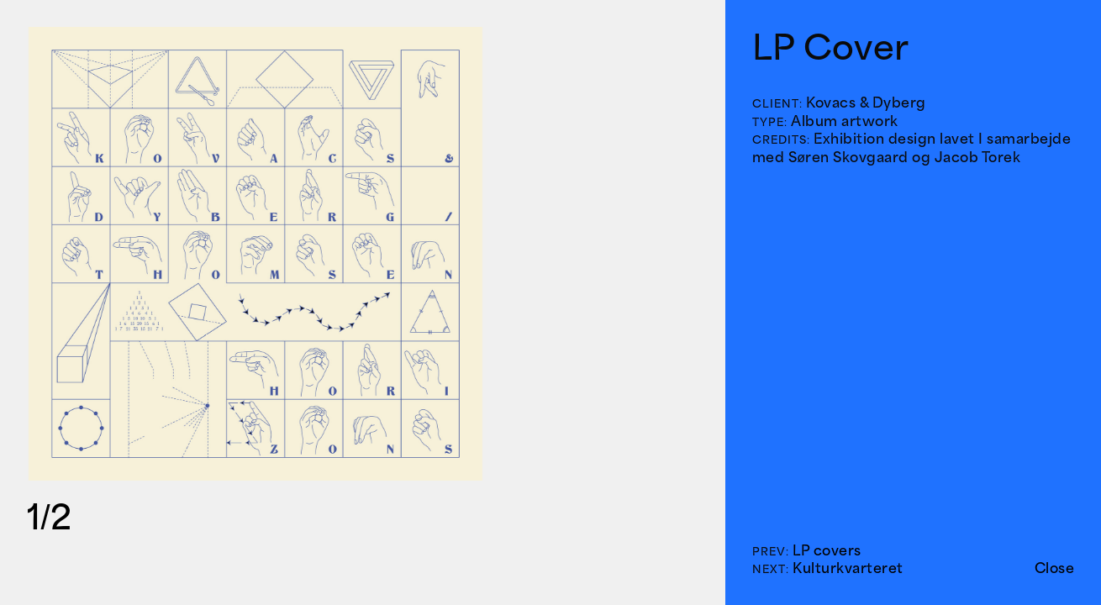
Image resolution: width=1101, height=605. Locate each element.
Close (1055, 568)
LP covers (827, 550)
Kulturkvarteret (848, 568)
